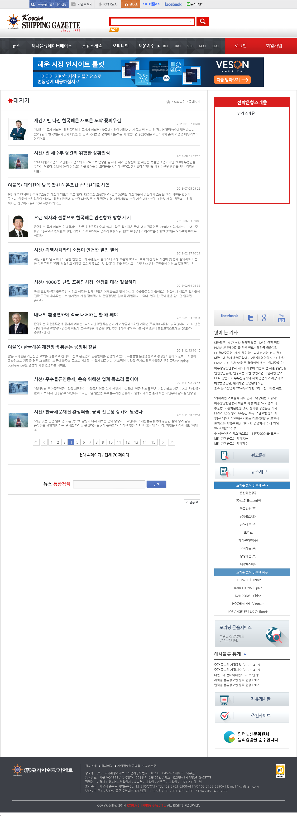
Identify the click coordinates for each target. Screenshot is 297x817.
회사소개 (90, 765)
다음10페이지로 (171, 442)
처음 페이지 (36, 442)
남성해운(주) (248, 556)
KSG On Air (110, 4)
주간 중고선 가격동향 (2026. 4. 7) (237, 665)
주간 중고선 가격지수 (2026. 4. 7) (237, 669)
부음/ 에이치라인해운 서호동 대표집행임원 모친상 (246, 418)
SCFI (190, 46)
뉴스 (16, 45)
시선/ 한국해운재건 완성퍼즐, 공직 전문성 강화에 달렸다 (88, 411)
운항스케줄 (92, 45)
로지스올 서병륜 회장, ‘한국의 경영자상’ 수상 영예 (246, 423)
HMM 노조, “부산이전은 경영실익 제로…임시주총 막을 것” (250, 363)
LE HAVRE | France (248, 579)
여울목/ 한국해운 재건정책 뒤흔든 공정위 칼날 (52, 346)
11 (119, 442)
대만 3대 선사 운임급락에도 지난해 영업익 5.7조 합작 (249, 358)
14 (145, 442)
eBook (133, 4)
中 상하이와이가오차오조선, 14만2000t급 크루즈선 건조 (247, 433)
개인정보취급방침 (128, 765)
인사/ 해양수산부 (225, 428)
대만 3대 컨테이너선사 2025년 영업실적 (238, 675)
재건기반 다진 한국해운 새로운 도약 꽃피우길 (77, 120)
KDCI (215, 46)
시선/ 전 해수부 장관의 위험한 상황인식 (72, 152)
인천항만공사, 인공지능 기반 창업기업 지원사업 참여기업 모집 (250, 373)
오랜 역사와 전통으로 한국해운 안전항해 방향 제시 (82, 217)
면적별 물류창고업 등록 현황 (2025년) (238, 685)
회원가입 (274, 45)
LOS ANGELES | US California (248, 611)
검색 (156, 484)
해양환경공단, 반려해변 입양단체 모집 (238, 383)
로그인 (241, 45)
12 (127, 442)
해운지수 (147, 45)
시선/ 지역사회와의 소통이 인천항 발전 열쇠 (76, 249)
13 (136, 442)
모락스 (248, 532)
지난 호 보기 (85, 4)
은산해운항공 (248, 492)
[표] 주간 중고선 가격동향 (231, 438)
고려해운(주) (248, 548)
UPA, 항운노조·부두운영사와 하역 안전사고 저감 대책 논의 (250, 378)
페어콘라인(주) (248, 540)
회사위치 (107, 765)
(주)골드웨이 (248, 516)
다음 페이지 (162, 442)
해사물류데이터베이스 (52, 45)
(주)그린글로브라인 (248, 500)
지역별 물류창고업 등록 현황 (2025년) (238, 680)
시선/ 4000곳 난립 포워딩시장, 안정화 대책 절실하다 (85, 282)
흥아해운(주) (248, 524)
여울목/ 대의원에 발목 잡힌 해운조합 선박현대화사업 (59, 185)
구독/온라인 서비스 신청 (52, 4)
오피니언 (121, 45)
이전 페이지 (44, 442)
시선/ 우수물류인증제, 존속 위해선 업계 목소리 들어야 (86, 379)
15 (153, 442)
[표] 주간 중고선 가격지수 (231, 443)
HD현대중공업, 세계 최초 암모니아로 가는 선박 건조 (248, 353)
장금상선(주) (248, 508)
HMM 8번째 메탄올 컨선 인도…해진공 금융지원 (246, 347)
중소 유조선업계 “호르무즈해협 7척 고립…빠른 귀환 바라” (250, 388)
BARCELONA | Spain (248, 587)
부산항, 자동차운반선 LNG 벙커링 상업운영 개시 (245, 408)
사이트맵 (150, 765)
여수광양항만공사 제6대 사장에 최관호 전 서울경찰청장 (250, 368)
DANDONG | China (248, 595)
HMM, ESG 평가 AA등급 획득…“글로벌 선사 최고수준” (247, 413)
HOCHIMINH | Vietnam (248, 603)
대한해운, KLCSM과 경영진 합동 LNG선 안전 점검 (247, 342)
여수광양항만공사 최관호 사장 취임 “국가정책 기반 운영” (247, 403)
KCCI (202, 46)
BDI (165, 46)
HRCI (177, 46)
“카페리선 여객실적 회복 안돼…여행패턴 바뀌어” (245, 398)
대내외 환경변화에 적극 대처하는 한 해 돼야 (76, 314)
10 (110, 442)
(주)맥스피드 (248, 564)
